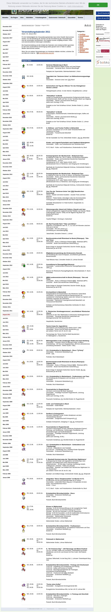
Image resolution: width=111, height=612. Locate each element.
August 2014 (6, 178)
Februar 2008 (6, 473)
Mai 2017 (5, 53)
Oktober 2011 (7, 307)
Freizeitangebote (40, 17)
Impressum (50, 608)
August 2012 (6, 269)
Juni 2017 (5, 49)
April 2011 (6, 329)
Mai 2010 (5, 371)
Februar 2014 (6, 201)
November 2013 (7, 212)
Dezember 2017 (7, 26)
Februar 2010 (6, 382)
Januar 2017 (6, 68)
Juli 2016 (5, 91)
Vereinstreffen (84, 49)
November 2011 (7, 303)
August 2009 (6, 405)
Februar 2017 (6, 64)
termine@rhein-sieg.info (46, 53)
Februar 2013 (6, 246)
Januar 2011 (6, 341)
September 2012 (7, 265)
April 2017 (6, 57)
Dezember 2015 (7, 117)
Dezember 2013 (7, 208)
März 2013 (6, 242)
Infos (22, 17)
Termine (80, 17)
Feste (81, 37)
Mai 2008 (5, 462)
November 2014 (7, 166)
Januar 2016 (6, 113)
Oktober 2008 (7, 443)
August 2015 (6, 132)
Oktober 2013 (7, 216)
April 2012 (6, 284)
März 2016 (6, 106)
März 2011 (6, 333)
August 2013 (6, 223)
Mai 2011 (5, 326)
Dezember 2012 (7, 254)
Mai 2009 (5, 417)
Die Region (14, 17)
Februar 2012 (6, 292)
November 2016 (7, 75)
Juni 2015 (5, 140)
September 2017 (7, 38)
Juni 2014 (5, 185)
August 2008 (6, 451)
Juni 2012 (5, 276)
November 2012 (7, 257)
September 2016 (7, 83)
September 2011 (7, 310)
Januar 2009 (6, 432)
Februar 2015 (6, 155)
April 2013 (6, 238)
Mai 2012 (5, 280)
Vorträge (82, 50)
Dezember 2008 (7, 436)
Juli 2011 (5, 318)
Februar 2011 (6, 337)
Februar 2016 (6, 110)
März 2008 (6, 470)
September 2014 (7, 174)
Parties (81, 46)
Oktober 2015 (7, 125)
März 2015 (6, 151)
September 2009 (7, 401)
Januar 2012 (6, 295)
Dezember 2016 (7, 72)
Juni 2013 (5, 231)
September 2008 (7, 447)
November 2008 (7, 439)
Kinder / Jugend (84, 39)
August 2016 (6, 87)
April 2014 (6, 193)
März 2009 (6, 424)
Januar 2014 (6, 204)
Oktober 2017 (7, 34)
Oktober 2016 (7, 79)
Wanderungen (84, 52)
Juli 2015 (5, 136)
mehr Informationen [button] (75, 6)
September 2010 (7, 356)
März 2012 (6, 288)
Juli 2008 (5, 454)
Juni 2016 (5, 94)
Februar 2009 (6, 428)
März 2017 (6, 60)
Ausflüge (82, 34)
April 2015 (6, 147)
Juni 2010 (5, 367)
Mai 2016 (5, 98)
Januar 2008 (6, 477)
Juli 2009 (5, 409)
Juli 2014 (5, 182)
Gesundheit (71, 17)
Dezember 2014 (7, 163)
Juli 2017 (5, 45)
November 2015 (7, 121)
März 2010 (6, 379)
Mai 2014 (5, 189)
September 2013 (7, 219)
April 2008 (6, 466)
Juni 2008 (5, 458)
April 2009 (6, 420)
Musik (81, 44)
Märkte (81, 42)
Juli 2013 (5, 227)
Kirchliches (83, 41)
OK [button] (98, 5)
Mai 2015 (5, 144)
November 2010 (7, 348)
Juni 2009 (5, 413)
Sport (81, 47)
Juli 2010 (5, 364)
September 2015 (7, 129)
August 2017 (6, 41)
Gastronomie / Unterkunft (57, 17)
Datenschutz (63, 608)
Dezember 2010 (7, 345)
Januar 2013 (6, 250)
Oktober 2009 (7, 398)
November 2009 (7, 394)
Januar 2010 (6, 386)
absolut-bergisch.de (28, 25)
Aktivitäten (29, 17)
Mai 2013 (5, 235)
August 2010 (6, 360)
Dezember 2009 (7, 390)
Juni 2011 (5, 322)
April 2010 (6, 375)
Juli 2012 (5, 273)
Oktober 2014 (7, 170)
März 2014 (6, 197)
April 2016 (6, 102)
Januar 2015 (6, 159)
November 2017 (7, 30)
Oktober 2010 (7, 352)
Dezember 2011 (7, 299)
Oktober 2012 (7, 261)
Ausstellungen (84, 36)
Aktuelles (5, 17)
